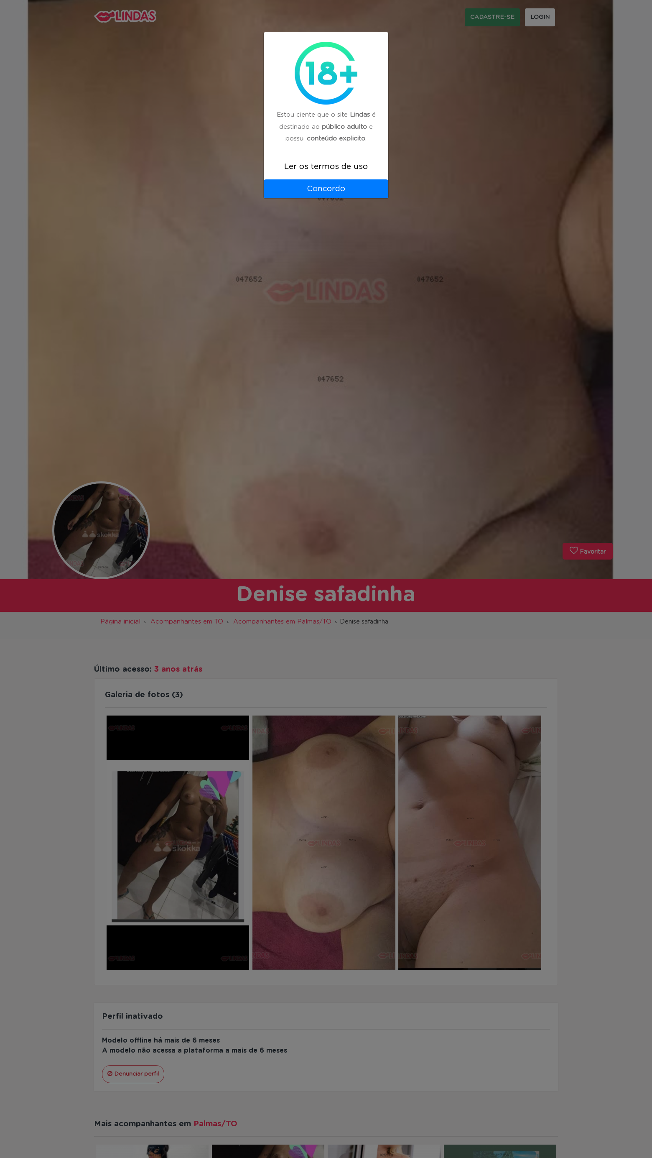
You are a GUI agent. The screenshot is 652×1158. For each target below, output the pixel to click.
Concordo (326, 189)
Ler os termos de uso (326, 167)
